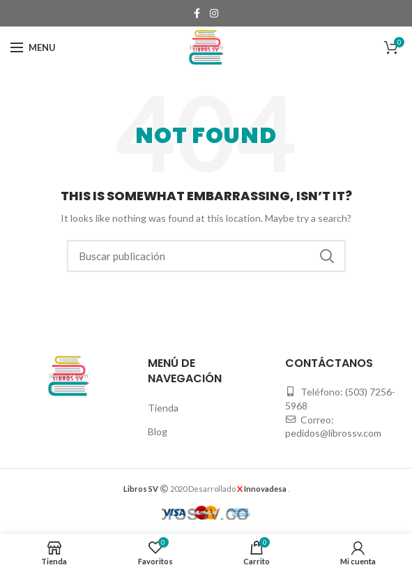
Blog (157, 431)
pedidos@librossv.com (333, 433)
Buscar (327, 256)
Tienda (163, 408)
